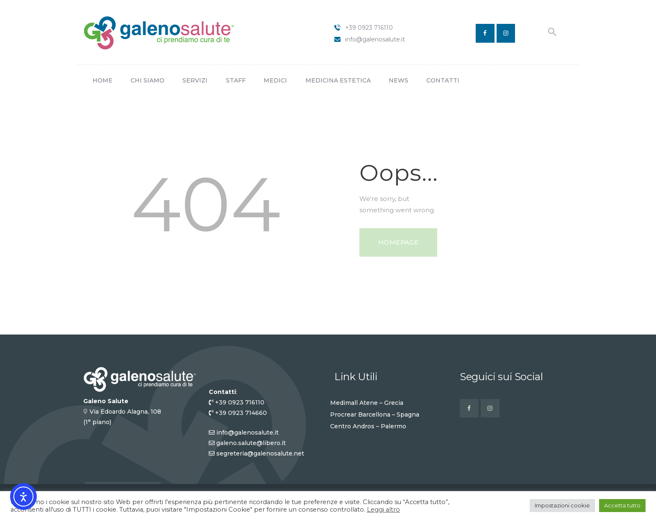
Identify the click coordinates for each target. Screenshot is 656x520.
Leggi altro (383, 509)
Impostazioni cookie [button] (562, 505)
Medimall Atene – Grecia (366, 403)
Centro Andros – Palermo (368, 426)
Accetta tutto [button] (622, 505)
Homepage (398, 242)
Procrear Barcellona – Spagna (374, 414)
